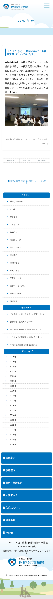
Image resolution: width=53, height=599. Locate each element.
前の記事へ (11, 160)
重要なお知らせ (16, 201)
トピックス (14, 224)
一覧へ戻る (26, 160)
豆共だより (14, 270)
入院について (11, 507)
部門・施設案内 (13, 483)
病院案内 (9, 458)
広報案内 (13, 255)
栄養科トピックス (17, 286)
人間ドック (10, 495)
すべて (32, 139)
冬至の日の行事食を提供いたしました (25, 329)
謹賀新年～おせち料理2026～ (22, 322)
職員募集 (9, 520)
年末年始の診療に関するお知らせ (24, 345)
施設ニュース (15, 247)
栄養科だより (15, 278)
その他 (8, 532)
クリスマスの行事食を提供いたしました (26, 337)
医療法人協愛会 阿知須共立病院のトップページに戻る (27, 182)
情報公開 (13, 301)
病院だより (14, 263)
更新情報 (13, 217)
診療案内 (9, 470)
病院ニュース (15, 240)
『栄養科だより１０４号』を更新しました (27, 314)
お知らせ (39, 139)
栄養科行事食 (15, 293)
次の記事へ (41, 160)
